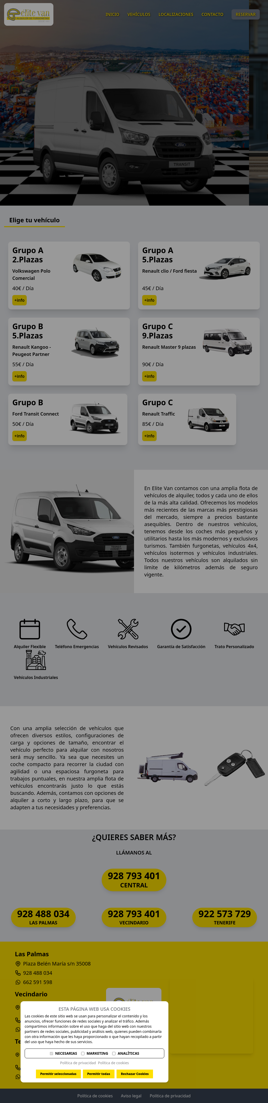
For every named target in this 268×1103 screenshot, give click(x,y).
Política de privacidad (78, 1062)
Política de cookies (113, 1062)
